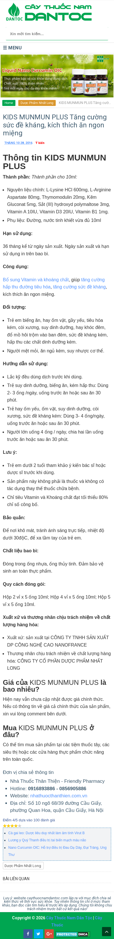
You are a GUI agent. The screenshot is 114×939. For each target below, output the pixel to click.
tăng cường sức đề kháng (79, 286)
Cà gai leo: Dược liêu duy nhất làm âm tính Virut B (46, 833)
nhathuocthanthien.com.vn (58, 795)
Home (9, 103)
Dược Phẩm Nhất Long (37, 103)
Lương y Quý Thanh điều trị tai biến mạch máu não (47, 840)
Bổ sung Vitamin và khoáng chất (36, 279)
